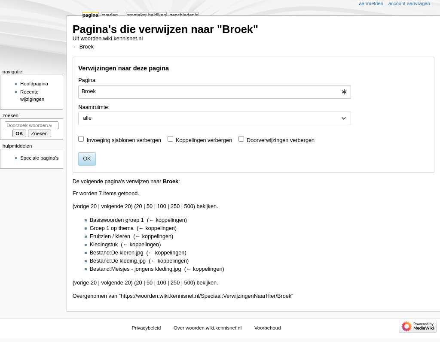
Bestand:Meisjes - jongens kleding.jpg (135, 269)
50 (150, 206)
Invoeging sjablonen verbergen (124, 140)
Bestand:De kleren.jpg (117, 253)
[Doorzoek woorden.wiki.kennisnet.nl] (31, 125)
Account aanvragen (409, 3)
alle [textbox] (87, 118)
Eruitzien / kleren (110, 236)
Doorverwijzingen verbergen (281, 140)
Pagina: (87, 80)
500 (188, 206)
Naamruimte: (94, 107)
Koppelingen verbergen (204, 140)
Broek (86, 47)
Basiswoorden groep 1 (117, 220)
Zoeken (10, 115)
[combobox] (214, 92)
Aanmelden (371, 3)
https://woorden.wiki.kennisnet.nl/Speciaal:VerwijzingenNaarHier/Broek (206, 296)
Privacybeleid (146, 327)
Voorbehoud (267, 327)
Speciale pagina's (39, 157)
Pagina (90, 15)
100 (161, 206)
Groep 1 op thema (112, 228)
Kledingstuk (104, 245)
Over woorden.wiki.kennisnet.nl (207, 327)
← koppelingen (167, 220)
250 (175, 206)
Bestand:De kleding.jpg (118, 261)
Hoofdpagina (34, 83)
